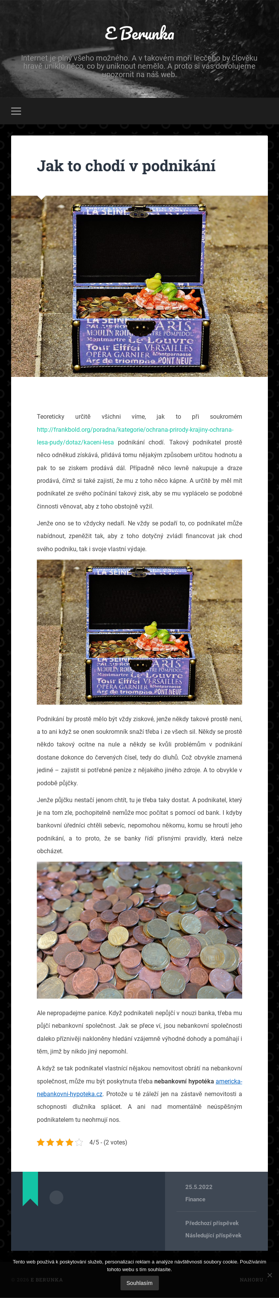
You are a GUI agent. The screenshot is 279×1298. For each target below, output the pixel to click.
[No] (269, 1275)
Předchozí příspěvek (211, 1223)
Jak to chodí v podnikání (129, 165)
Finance (195, 1199)
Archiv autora (56, 1197)
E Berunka (139, 32)
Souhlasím (140, 1283)
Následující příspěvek (213, 1235)
